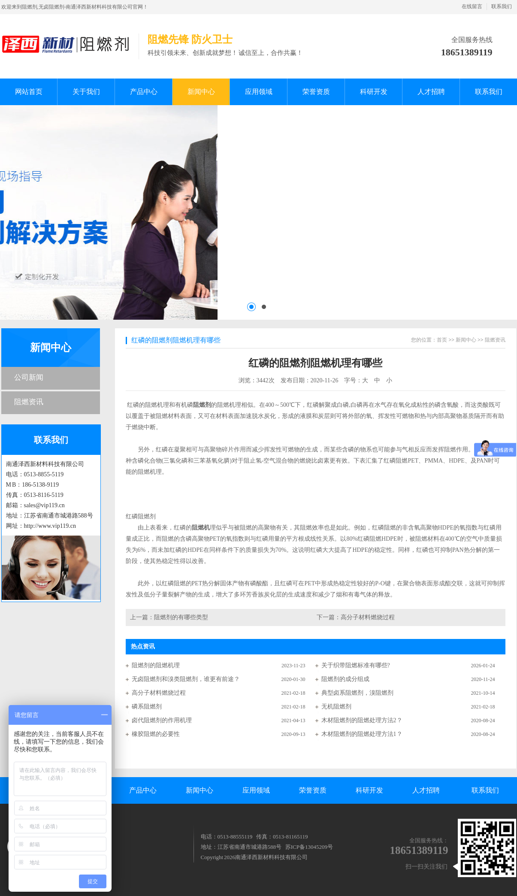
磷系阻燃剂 (147, 706)
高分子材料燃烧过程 (368, 617)
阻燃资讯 (28, 402)
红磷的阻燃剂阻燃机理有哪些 (176, 340)
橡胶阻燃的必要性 (156, 734)
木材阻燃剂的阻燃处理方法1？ (361, 734)
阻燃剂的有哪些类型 (181, 617)
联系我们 (501, 6)
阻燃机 (201, 527)
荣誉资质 (313, 790)
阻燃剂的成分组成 (345, 679)
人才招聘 (426, 790)
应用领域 (256, 790)
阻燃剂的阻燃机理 (156, 665)
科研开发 (369, 790)
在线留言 (472, 6)
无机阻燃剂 (336, 706)
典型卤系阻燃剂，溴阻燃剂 (357, 693)
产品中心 (143, 790)
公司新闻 (28, 377)
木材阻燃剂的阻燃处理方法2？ (361, 720)
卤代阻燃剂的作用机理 (162, 720)
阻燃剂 (202, 405)
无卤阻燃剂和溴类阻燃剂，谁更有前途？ (186, 679)
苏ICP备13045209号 (309, 847)
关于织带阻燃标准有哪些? (355, 665)
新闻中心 (50, 347)
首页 (442, 340)
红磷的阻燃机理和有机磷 (159, 405)
